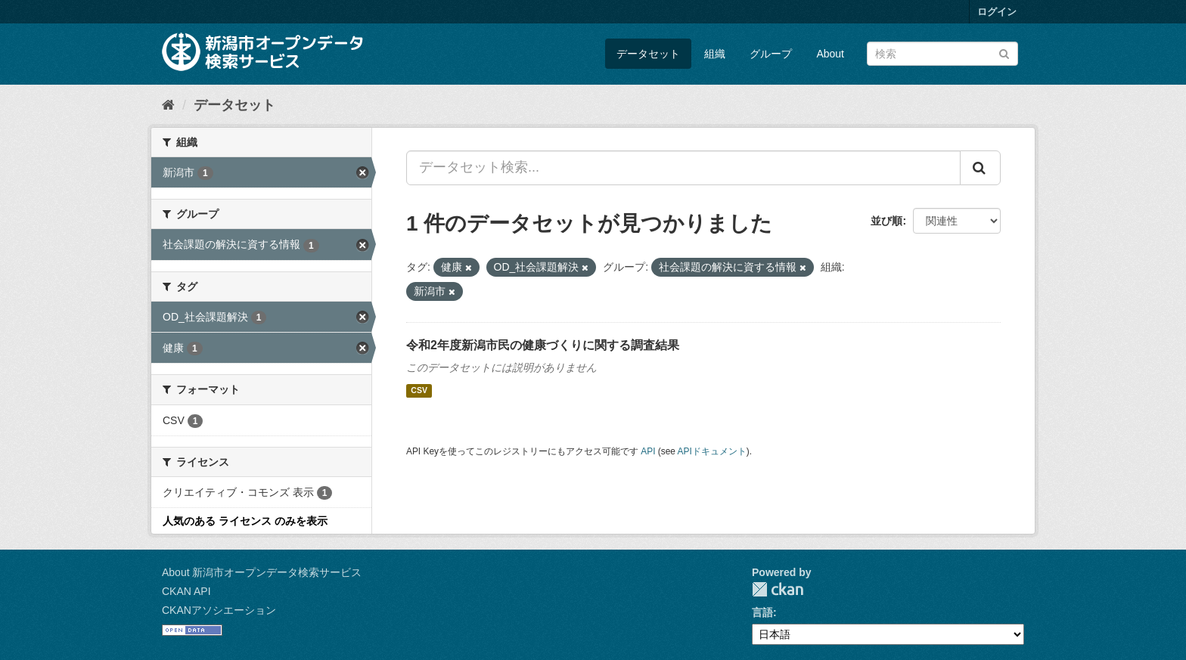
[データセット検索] (942, 54)
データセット (648, 54)
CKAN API (186, 591)
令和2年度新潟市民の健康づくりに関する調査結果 (542, 345)
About (830, 54)
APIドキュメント (712, 451)
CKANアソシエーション (219, 610)
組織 (714, 54)
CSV (419, 390)
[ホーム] (168, 105)
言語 (762, 612)
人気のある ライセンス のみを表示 (245, 521)
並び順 (886, 221)
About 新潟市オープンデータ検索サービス (262, 572)
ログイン (997, 11)
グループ (771, 54)
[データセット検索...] (683, 167)
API (648, 451)
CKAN (777, 589)
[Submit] (1004, 52)
